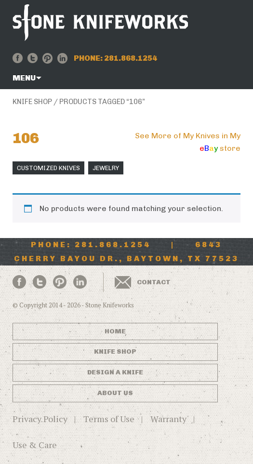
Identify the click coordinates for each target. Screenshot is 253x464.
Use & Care (35, 445)
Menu (24, 77)
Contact (154, 282)
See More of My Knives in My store (187, 142)
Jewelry (106, 168)
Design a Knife (115, 372)
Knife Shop (32, 101)
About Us (115, 393)
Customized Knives (48, 168)
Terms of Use (108, 418)
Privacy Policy (40, 418)
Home (115, 331)
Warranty (168, 418)
